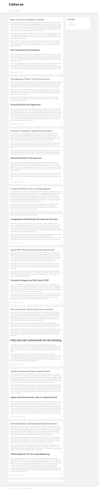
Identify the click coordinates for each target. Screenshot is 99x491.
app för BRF (44, 254)
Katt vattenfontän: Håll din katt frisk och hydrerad (31, 309)
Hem (10, 10)
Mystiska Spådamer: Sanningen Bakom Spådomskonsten (33, 423)
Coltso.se (16, 4)
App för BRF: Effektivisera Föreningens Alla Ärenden (32, 250)
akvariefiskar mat (28, 135)
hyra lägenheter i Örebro (28, 83)
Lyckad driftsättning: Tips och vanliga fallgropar (30, 189)
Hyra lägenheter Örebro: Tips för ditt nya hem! (30, 79)
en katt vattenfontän (53, 313)
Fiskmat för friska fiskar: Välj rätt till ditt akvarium (31, 131)
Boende (22, 124)
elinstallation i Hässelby (35, 24)
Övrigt (22, 72)
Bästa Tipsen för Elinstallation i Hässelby (27, 19)
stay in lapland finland (17, 379)
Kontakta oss (17, 10)
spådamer (27, 429)
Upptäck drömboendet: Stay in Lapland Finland (30, 371)
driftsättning (45, 193)
